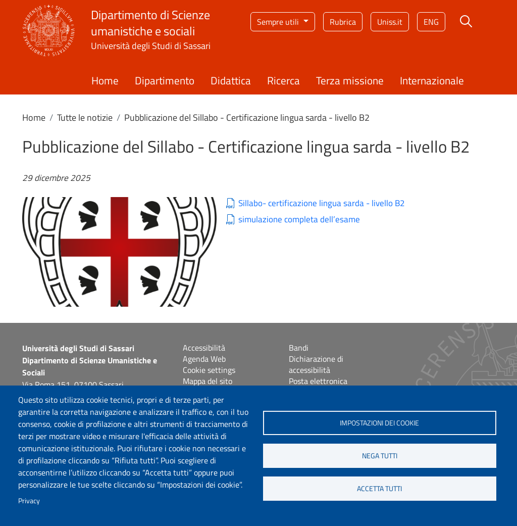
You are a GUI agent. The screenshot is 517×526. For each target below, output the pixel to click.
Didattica (231, 80)
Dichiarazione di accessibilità (316, 364)
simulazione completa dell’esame (299, 219)
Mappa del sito (207, 381)
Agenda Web (204, 358)
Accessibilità (204, 347)
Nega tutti (379, 456)
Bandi (298, 347)
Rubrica (343, 22)
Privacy (29, 501)
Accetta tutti (379, 489)
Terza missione (350, 80)
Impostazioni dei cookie (379, 423)
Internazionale (432, 80)
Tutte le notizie (85, 117)
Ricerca (283, 80)
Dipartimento (164, 80)
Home (105, 80)
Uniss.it (389, 22)
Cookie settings (209, 369)
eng (431, 22)
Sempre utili (279, 22)
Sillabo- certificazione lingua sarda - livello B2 (321, 203)
